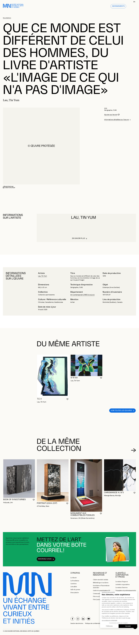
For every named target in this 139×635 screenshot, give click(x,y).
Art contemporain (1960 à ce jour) (82, 295)
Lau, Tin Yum (42, 276)
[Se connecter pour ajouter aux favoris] (112, 114)
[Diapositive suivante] (133, 450)
